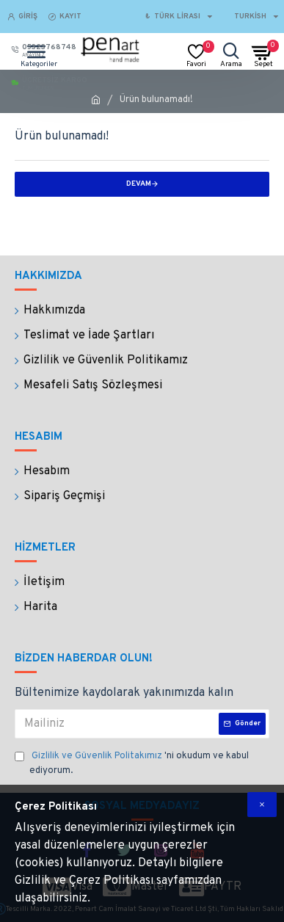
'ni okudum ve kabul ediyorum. (132, 763)
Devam (138, 184)
